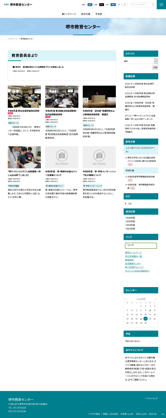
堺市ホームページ (133, 252)
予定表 (98, 14)
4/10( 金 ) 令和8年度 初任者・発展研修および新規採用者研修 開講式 (140, 106)
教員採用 (129, 259)
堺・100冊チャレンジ (134, 267)
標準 (113, 5)
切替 (155, 67)
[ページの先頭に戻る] (162, 414)
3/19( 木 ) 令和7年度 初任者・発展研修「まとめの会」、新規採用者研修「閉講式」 (140, 128)
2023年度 (130, 228)
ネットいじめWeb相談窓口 (137, 270)
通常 (90, 5)
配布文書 (85, 14)
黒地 (101, 5)
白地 (95, 5)
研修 (130, 203)
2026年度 (130, 217)
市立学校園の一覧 (133, 256)
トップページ (70, 14)
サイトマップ (152, 398)
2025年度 (130, 221)
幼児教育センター (133, 263)
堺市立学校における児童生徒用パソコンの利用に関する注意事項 (141, 161)
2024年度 (130, 224)
